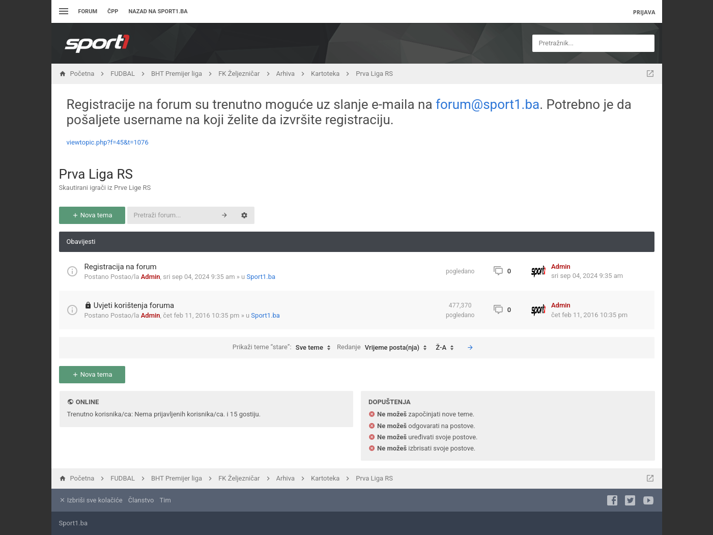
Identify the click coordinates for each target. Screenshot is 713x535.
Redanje (384, 348)
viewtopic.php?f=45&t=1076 (108, 142)
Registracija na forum (120, 266)
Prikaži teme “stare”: (284, 348)
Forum (88, 11)
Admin (150, 276)
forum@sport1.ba (487, 104)
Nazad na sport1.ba (157, 11)
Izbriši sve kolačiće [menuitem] (91, 500)
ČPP (112, 11)
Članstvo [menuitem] (141, 500)
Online (87, 402)
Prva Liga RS (96, 174)
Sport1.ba (261, 276)
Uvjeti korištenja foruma (134, 305)
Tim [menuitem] (165, 500)
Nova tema (92, 215)
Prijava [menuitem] (644, 12)
